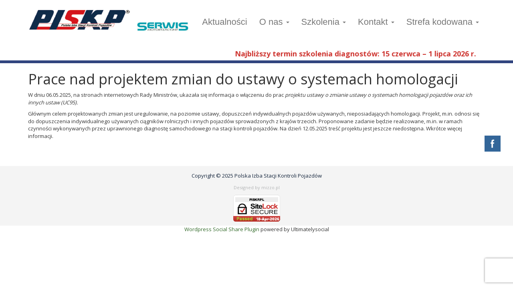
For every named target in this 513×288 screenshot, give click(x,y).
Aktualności (224, 22)
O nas (274, 22)
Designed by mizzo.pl (257, 187)
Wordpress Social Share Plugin (222, 229)
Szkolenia (323, 22)
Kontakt (376, 22)
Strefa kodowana (442, 22)
